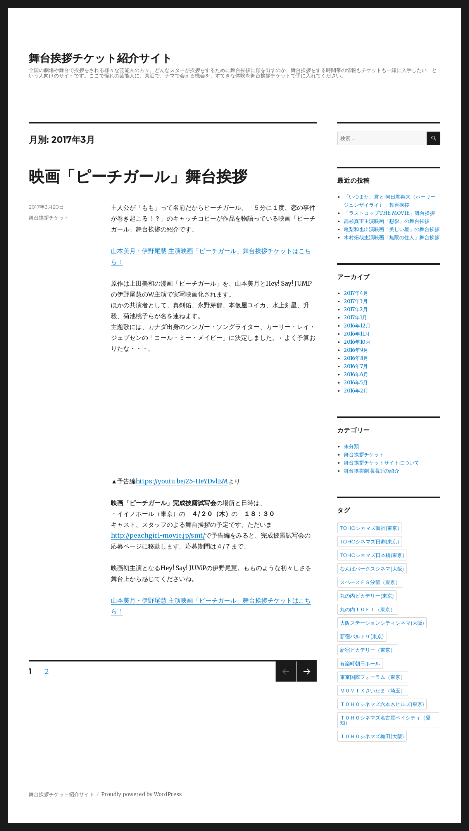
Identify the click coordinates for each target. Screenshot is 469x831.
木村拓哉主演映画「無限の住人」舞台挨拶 (392, 237)
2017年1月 (355, 317)
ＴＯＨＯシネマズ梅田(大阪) (372, 736)
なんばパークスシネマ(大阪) (372, 568)
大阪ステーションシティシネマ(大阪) (382, 623)
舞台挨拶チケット (49, 217)
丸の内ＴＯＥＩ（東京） (367, 609)
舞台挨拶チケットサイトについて (381, 462)
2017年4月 (356, 293)
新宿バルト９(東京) (362, 636)
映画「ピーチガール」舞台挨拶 (138, 176)
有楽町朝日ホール (360, 663)
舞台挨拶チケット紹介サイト (100, 58)
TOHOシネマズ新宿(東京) (369, 528)
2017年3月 (356, 301)
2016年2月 (356, 390)
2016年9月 (356, 350)
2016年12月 (357, 325)
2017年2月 (356, 309)
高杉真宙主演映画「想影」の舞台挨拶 (386, 221)
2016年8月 (356, 358)
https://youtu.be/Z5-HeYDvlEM (182, 481)
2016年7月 (356, 366)
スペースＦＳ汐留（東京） (370, 582)
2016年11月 (357, 334)
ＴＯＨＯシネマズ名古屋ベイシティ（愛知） (385, 720)
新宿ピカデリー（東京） (367, 650)
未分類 (351, 446)
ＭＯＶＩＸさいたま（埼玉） (372, 690)
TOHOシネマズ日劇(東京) (369, 541)
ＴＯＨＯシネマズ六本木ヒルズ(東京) (382, 704)
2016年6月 (356, 374)
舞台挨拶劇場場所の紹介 (371, 471)
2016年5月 (356, 382)
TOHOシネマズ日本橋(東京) (372, 555)
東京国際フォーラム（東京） (372, 677)
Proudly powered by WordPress (141, 794)
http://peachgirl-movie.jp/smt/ (158, 535)
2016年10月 (357, 342)
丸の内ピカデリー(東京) (367, 596)
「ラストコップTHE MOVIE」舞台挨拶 (389, 213)
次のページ (304, 681)
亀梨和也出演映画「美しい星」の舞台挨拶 (392, 229)
